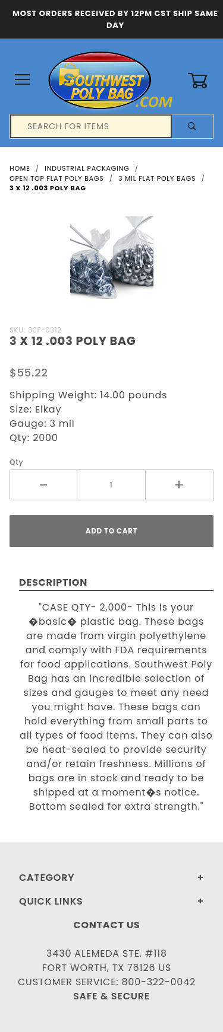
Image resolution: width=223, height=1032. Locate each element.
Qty (16, 462)
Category (46, 877)
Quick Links (51, 901)
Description (53, 582)
